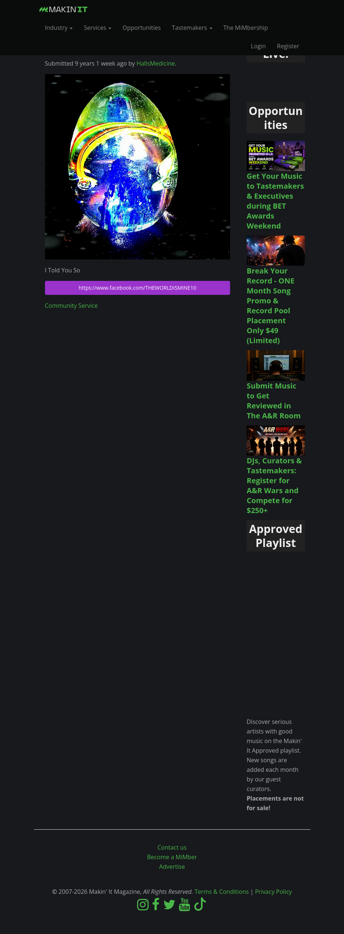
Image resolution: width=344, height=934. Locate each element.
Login (258, 46)
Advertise (172, 866)
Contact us (172, 847)
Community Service (71, 306)
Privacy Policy (273, 892)
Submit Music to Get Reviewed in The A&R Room (274, 401)
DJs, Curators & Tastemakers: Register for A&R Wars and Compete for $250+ (274, 485)
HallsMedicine (155, 63)
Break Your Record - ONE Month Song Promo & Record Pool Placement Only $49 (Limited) (271, 305)
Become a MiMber (172, 857)
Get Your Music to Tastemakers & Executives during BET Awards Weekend (275, 201)
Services (97, 28)
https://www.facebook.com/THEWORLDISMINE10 (137, 287)
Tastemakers (192, 28)
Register (288, 46)
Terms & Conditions (222, 892)
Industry (59, 28)
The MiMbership (245, 28)
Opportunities (141, 28)
